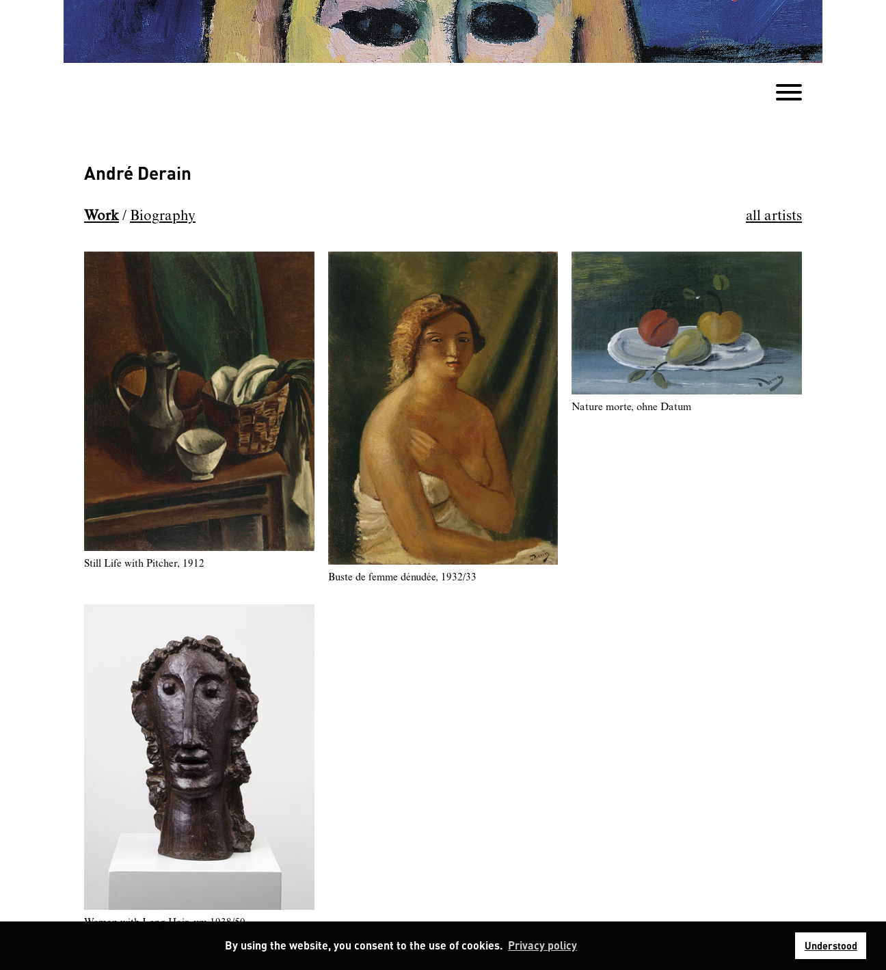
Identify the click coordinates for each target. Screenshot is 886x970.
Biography (163, 216)
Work (101, 216)
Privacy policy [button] (542, 945)
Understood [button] (831, 945)
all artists (774, 216)
